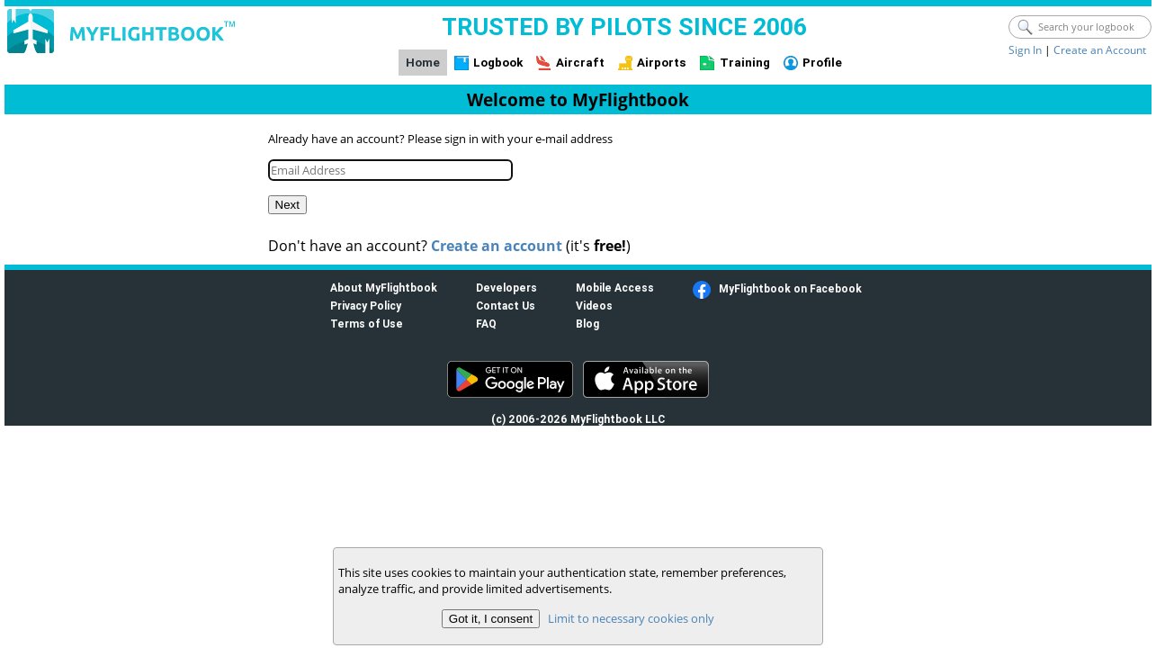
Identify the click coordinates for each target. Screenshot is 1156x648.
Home (423, 62)
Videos (594, 305)
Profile (822, 62)
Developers (506, 287)
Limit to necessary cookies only (631, 618)
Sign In (1025, 50)
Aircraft (580, 62)
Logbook (498, 62)
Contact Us (505, 305)
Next (287, 205)
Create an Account (1099, 50)
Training (745, 62)
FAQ (486, 323)
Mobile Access (615, 287)
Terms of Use (366, 323)
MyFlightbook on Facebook (790, 288)
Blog (587, 323)
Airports (661, 62)
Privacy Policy (365, 305)
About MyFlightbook (383, 287)
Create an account (496, 246)
